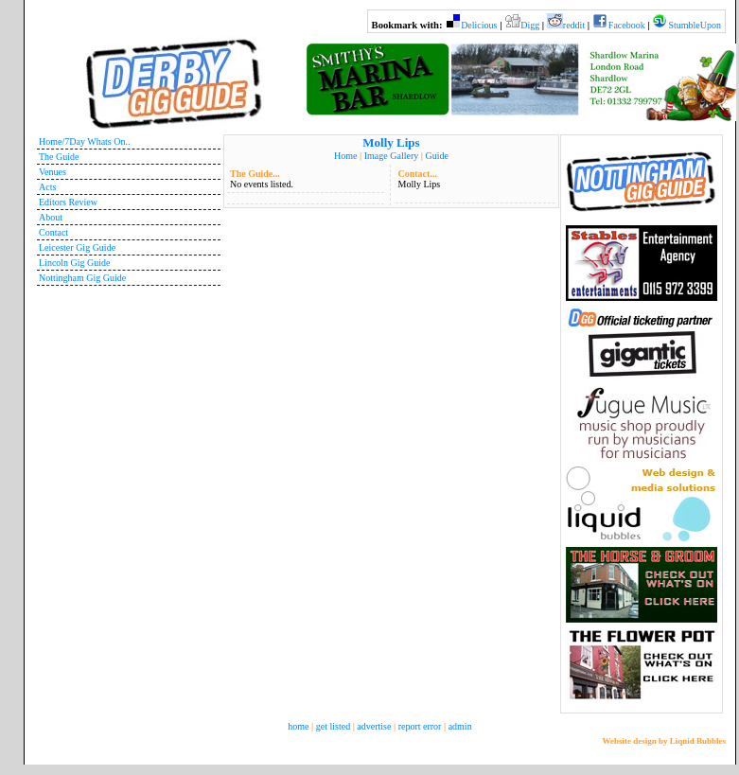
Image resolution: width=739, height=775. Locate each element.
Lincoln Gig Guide (75, 262)
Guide (436, 155)
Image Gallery (391, 155)
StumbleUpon (694, 25)
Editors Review (68, 202)
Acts (47, 187)
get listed (333, 726)
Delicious (479, 25)
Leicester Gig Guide (77, 247)
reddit (574, 25)
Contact (53, 232)
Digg (529, 25)
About (50, 217)
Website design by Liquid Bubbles (664, 741)
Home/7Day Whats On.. (84, 141)
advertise (374, 726)
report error (420, 726)
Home (345, 155)
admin (460, 726)
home (298, 726)
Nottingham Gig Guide (82, 278)
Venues (52, 172)
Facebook (626, 25)
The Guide (59, 156)
